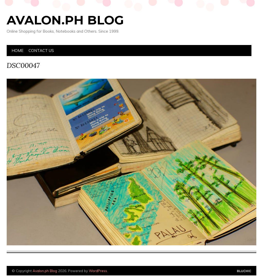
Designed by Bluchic (244, 271)
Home (17, 50)
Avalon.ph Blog (65, 20)
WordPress (98, 270)
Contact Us (41, 50)
